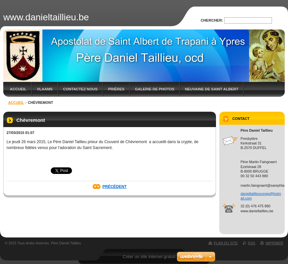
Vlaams (45, 89)
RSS (251, 243)
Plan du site (226, 243)
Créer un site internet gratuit (149, 256)
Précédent (114, 186)
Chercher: (212, 20)
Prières (116, 89)
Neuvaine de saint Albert (211, 89)
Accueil (18, 89)
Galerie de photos (154, 89)
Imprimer (274, 243)
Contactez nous (80, 89)
